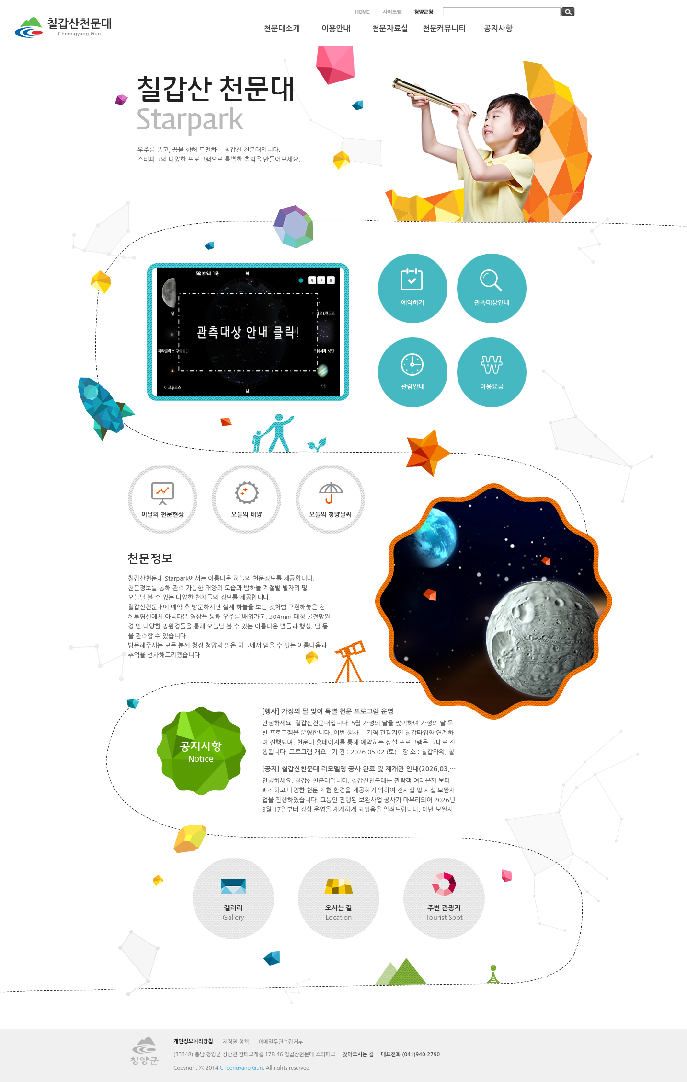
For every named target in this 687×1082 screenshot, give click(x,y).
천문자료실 (390, 28)
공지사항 (498, 28)
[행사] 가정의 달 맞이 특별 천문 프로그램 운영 (327, 711)
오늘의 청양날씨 (330, 515)
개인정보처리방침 (193, 1041)
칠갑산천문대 (79, 28)
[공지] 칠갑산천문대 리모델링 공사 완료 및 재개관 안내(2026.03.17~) (359, 769)
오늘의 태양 (246, 515)
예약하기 (412, 303)
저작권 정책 (236, 1042)
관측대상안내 (491, 303)
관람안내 (412, 387)
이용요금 (492, 387)
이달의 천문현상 (162, 515)
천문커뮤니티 (444, 28)
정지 (331, 280)
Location (338, 912)
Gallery (233, 912)
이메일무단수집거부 (281, 1042)
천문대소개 (282, 28)
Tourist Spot (444, 912)
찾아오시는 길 (358, 1054)
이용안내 (335, 28)
